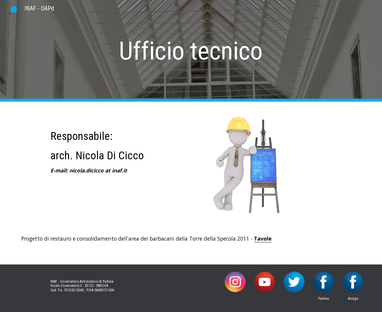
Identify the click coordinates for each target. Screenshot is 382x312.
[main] (191, 51)
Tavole (263, 238)
